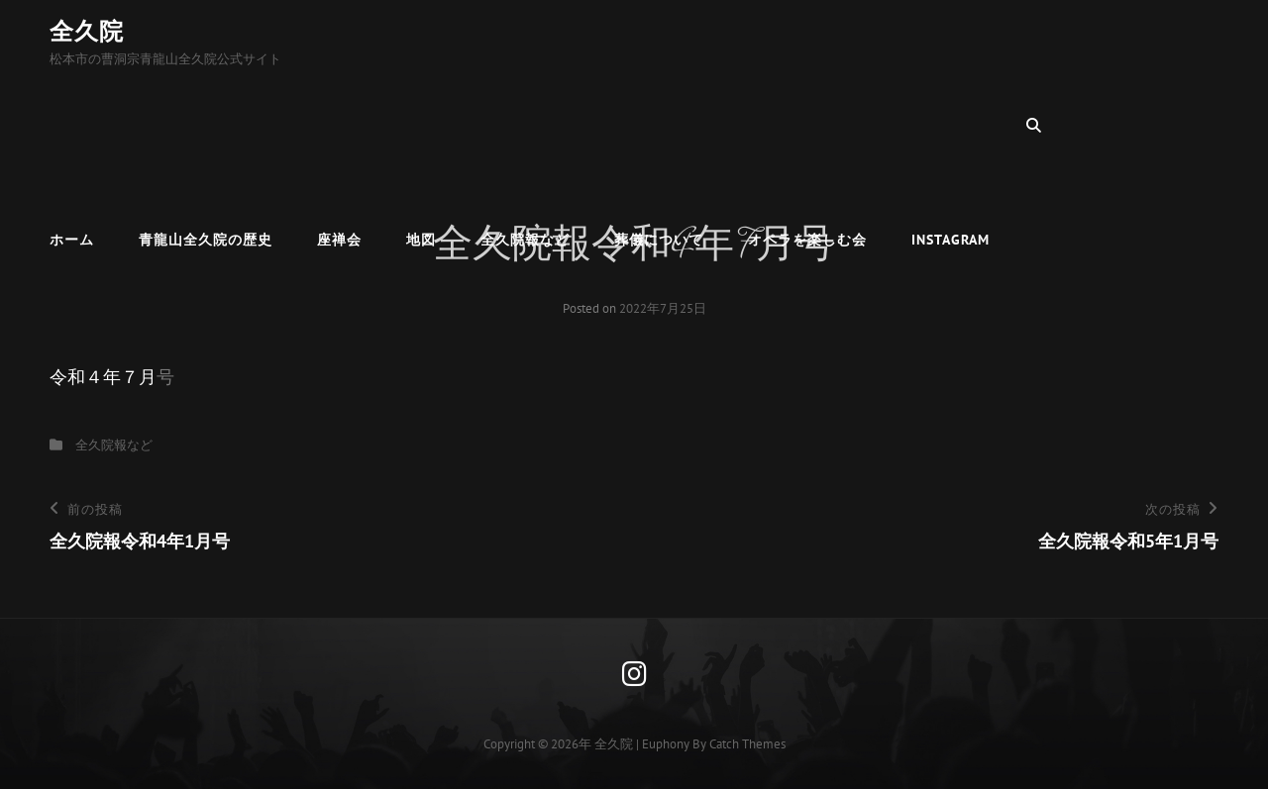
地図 (421, 125)
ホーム (72, 125)
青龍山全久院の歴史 (205, 125)
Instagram (950, 125)
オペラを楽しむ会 (807, 125)
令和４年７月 (103, 376)
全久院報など (525, 125)
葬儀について (658, 125)
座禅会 (339, 125)
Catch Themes (747, 744)
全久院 (87, 31)
